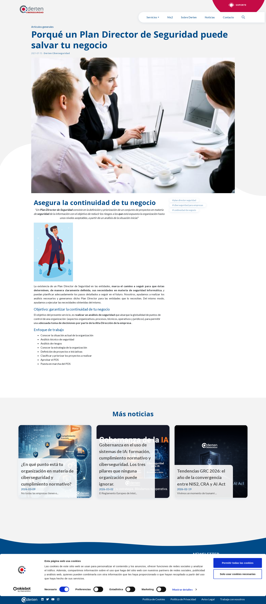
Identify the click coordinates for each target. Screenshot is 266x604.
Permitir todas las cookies (237, 570)
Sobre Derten (189, 17)
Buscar (245, 17)
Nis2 (170, 17)
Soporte (241, 4)
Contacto (228, 17)
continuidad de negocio (185, 210)
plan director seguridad (185, 200)
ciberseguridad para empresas (188, 205)
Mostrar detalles (182, 597)
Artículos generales (42, 26)
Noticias (210, 17)
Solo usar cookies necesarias (237, 581)
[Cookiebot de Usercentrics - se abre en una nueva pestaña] (22, 597)
